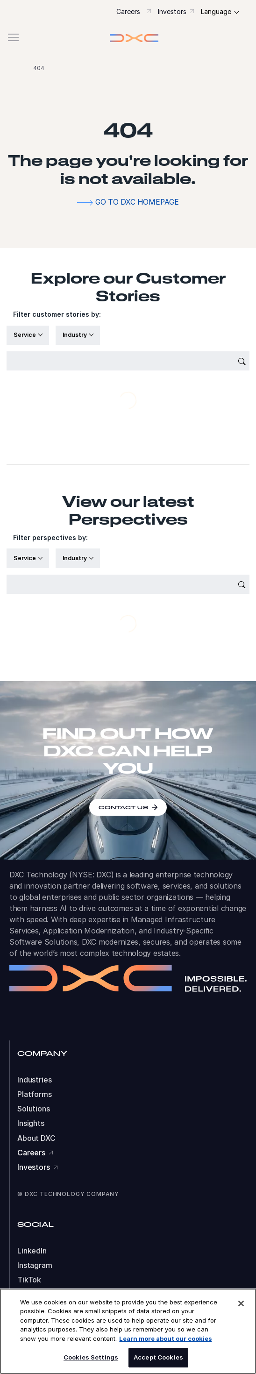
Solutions (33, 1108)
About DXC (36, 1138)
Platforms (34, 1094)
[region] (128, 1331)
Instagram (34, 1265)
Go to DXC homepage (137, 202)
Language (216, 11)
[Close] (241, 1303)
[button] (128, 37)
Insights (30, 1123)
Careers (128, 11)
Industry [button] (75, 334)
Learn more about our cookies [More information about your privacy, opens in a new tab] (165, 1338)
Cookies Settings (91, 1357)
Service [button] (25, 334)
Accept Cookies (158, 1357)
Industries (34, 1079)
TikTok (29, 1279)
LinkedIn (32, 1250)
